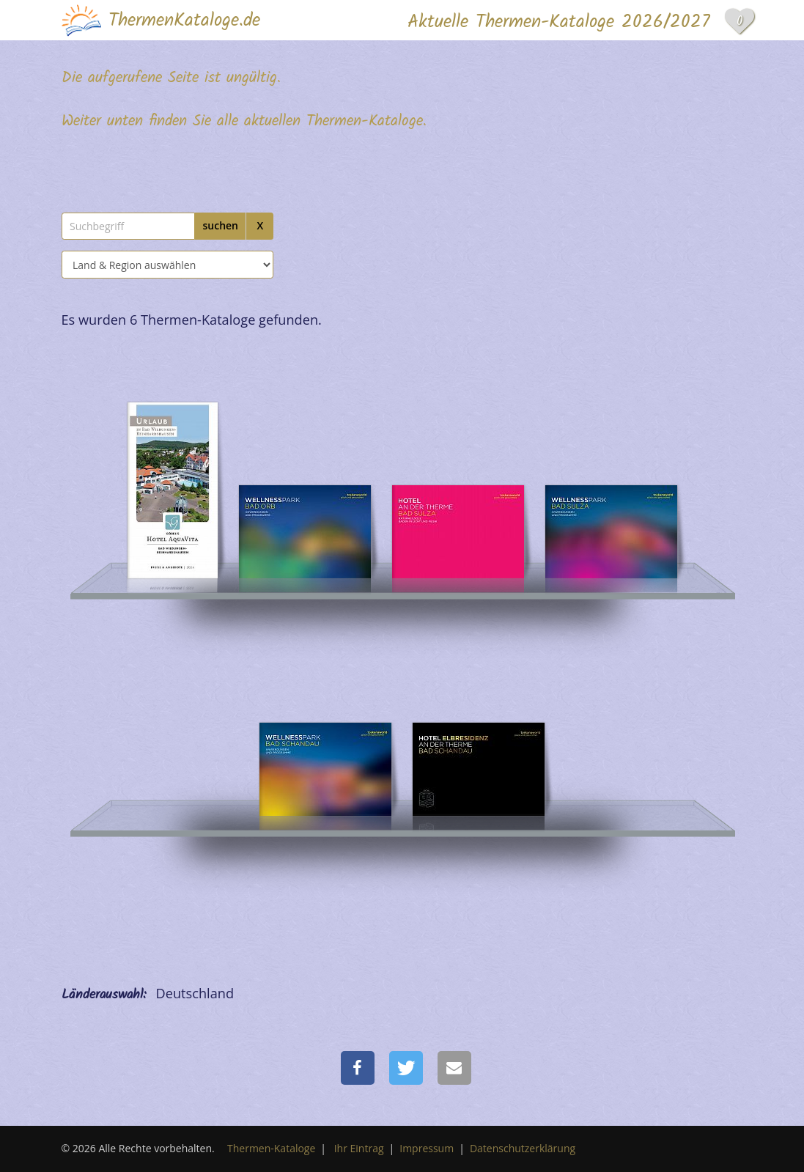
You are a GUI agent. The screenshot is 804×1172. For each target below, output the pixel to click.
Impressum (426, 1148)
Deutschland (195, 993)
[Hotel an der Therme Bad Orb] (305, 488)
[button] (358, 1068)
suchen (220, 225)
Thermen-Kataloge (271, 1148)
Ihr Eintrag (359, 1148)
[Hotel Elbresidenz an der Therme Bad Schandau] (325, 725)
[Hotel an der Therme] (458, 488)
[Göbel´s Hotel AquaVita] (173, 488)
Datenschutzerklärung (522, 1148)
